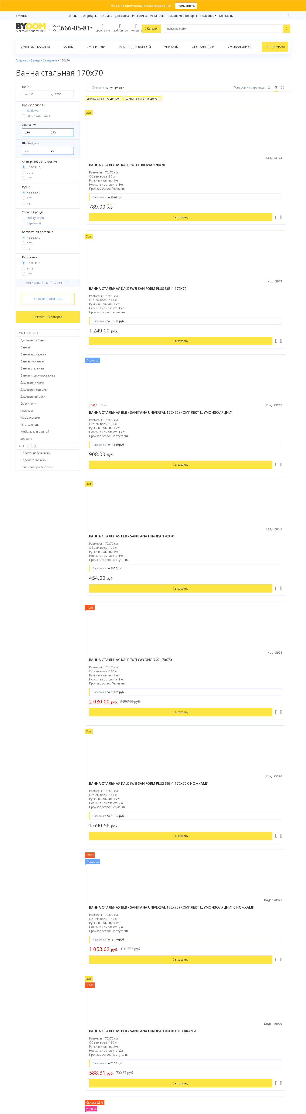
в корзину (258, 497)
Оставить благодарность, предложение (255, 1076)
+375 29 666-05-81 (230, 1008)
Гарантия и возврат (182, 16)
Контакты (226, 16)
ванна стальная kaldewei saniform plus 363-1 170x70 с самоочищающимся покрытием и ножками (255, 703)
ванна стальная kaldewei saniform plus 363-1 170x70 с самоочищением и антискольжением (114, 576)
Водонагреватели (29, 1056)
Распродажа (89, 16)
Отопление (28, 446)
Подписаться (188, 1079)
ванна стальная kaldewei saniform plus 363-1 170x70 (183, 167)
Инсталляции (203, 47)
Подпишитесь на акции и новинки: (183, 1058)
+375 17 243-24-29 (241, 1020)
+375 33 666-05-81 (241, 1014)
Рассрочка (139, 16)
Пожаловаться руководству (246, 1081)
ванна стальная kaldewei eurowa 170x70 (113, 167)
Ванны (68, 47)
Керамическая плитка (31, 1044)
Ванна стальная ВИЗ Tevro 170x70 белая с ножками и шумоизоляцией (254, 426)
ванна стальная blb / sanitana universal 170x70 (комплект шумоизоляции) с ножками (117, 438)
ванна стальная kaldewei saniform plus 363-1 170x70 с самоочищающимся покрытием (185, 576)
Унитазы (171, 47)
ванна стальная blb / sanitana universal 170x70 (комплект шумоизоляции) (256, 170)
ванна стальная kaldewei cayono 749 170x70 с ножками (257, 571)
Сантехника (28, 333)
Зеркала (21, 1062)
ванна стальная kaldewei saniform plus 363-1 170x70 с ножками (255, 303)
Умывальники (240, 47)
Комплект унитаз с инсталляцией (40, 1068)
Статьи (91, 1062)
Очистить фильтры (48, 299)
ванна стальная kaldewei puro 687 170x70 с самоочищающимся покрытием (183, 831)
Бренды (91, 1008)
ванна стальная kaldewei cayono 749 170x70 (183, 300)
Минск (22, 16)
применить (186, 6)
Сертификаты (96, 1056)
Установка (157, 16)
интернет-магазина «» (51, 1074)
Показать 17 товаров (48, 317)
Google (25, 1082)
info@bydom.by (238, 1032)
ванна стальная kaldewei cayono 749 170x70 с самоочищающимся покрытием (113, 703)
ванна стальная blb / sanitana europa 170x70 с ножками (182, 436)
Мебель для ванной (134, 47)
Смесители (96, 47)
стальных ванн (156, 934)
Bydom (119, 903)
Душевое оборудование (33, 1008)
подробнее (162, 6)
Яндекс (38, 1082)
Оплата (106, 16)
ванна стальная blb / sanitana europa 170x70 (111, 300)
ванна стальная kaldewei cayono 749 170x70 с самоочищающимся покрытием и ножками (183, 703)
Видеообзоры (96, 1068)
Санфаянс (23, 1038)
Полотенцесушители (31, 1050)
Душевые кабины (35, 47)
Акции (73, 16)
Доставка (122, 16)
